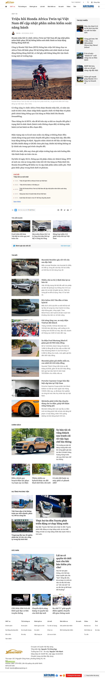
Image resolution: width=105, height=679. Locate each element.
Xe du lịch (24, 625)
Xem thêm (17, 202)
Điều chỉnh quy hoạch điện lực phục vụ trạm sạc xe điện (20, 480)
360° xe (12, 6)
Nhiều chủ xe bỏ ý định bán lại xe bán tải (56, 281)
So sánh (36, 630)
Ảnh (75, 6)
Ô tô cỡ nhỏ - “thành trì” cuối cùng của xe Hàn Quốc (90, 56)
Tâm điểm (8, 638)
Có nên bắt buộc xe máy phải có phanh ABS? (61, 480)
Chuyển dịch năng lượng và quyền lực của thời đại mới (40, 610)
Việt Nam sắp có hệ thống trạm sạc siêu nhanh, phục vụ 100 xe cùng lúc (22, 513)
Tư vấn (86, 634)
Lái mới (42, 6)
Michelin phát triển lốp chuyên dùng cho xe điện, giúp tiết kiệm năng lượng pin (55, 403)
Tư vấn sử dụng (52, 625)
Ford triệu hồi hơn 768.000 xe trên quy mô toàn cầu (21, 236)
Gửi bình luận (65, 246)
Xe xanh (61, 6)
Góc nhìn (15, 550)
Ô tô (96, 625)
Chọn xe (49, 630)
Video (68, 6)
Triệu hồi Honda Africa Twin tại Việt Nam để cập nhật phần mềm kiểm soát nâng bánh (43, 189)
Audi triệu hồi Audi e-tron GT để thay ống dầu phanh (34, 198)
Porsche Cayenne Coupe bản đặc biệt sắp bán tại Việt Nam (56, 382)
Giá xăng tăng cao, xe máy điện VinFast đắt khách (55, 321)
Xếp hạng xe (38, 634)
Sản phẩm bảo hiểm (66, 625)
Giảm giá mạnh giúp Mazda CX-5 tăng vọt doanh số (90, 80)
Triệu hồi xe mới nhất (21, 177)
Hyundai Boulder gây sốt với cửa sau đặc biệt (55, 261)
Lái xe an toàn (51, 634)
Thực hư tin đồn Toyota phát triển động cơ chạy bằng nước (52, 522)
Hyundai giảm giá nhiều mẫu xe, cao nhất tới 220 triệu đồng (56, 362)
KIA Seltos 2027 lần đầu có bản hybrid (55, 301)
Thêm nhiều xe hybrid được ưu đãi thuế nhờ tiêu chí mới (41, 480)
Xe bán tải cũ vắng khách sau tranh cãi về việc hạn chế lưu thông (63, 435)
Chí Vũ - (18, 33)
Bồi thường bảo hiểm (66, 630)
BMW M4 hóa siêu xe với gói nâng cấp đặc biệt (91, 68)
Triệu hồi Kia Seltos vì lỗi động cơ (29, 184)
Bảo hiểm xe (51, 6)
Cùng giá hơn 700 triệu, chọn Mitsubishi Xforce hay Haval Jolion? (91, 43)
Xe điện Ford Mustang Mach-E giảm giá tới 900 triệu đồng (54, 341)
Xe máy (23, 634)
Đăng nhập (97, 2)
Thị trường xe (22, 6)
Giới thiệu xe (88, 630)
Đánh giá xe (33, 6)
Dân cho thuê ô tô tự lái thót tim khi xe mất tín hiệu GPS (91, 29)
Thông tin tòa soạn (73, 675)
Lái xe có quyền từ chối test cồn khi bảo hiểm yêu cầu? (63, 561)
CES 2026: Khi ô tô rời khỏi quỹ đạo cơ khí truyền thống (21, 610)
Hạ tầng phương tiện (20, 492)
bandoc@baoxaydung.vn (18, 668)
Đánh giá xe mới (39, 625)
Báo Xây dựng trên (26, 210)
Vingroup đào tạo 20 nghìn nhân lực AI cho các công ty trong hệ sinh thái (22, 537)
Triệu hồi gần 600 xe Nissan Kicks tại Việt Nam (33, 181)
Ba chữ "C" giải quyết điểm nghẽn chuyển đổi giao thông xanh (62, 610)
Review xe (87, 625)
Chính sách (16, 425)
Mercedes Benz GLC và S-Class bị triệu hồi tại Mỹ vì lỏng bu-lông (41, 236)
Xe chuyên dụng (26, 630)
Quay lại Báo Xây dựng (91, 676)
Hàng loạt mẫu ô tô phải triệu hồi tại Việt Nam (32, 194)
